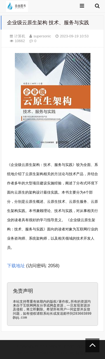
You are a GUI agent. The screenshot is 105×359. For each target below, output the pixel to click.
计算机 (19, 36)
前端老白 (83, 353)
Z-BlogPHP (46, 353)
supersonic (42, 36)
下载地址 (16, 265)
